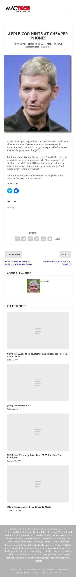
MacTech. (32, 569)
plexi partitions (35, 554)
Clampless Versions (13, 538)
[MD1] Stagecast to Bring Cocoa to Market (29, 506)
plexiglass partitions (53, 554)
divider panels (11, 551)
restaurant (17, 544)
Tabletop (67, 544)
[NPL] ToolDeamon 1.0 (19, 405)
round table (21, 557)
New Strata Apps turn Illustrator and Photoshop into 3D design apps (37, 355)
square (7, 548)
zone (59, 544)
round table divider (63, 551)
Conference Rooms (33, 538)
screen (53, 544)
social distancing (37, 548)
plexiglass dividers (44, 551)
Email (25, 572)
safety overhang (36, 557)
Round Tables (29, 535)
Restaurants (20, 541)
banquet (48, 541)
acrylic (30, 541)
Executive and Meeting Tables (57, 538)
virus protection (26, 551)
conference (58, 541)
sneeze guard (52, 548)
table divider (65, 548)
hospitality (28, 544)
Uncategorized (32, 46)
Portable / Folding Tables (35, 532)
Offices (10, 541)
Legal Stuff (62, 569)
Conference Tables (13, 532)
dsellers (28, 43)
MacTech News (54, 43)
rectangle (39, 541)
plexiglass (23, 548)
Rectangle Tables (56, 532)
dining (8, 544)
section (37, 544)
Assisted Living (44, 535)
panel (14, 548)
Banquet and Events (62, 535)
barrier (45, 544)
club (67, 541)
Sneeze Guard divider (17, 554)
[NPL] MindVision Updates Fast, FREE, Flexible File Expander (34, 456)
